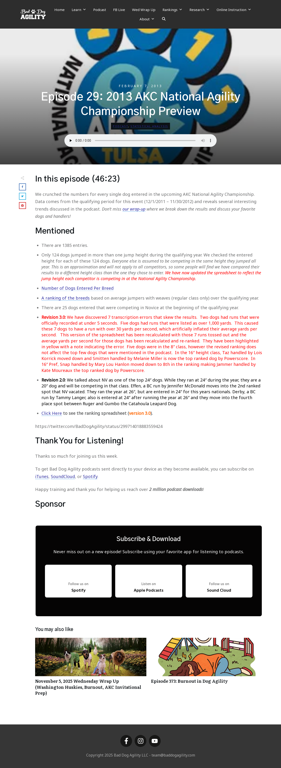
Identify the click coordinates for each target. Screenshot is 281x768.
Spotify (90, 476)
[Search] (163, 19)
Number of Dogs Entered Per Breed (77, 288)
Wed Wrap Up (143, 9)
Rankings (172, 9)
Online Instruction (234, 9)
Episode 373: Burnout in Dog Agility (206, 669)
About (147, 19)
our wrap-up (133, 209)
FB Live (119, 9)
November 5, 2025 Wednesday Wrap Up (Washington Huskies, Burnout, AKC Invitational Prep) (90, 669)
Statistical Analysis (149, 126)
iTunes (41, 476)
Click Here (51, 413)
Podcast (99, 9)
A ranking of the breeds (65, 298)
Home (59, 9)
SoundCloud (63, 476)
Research (199, 9)
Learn (79, 9)
